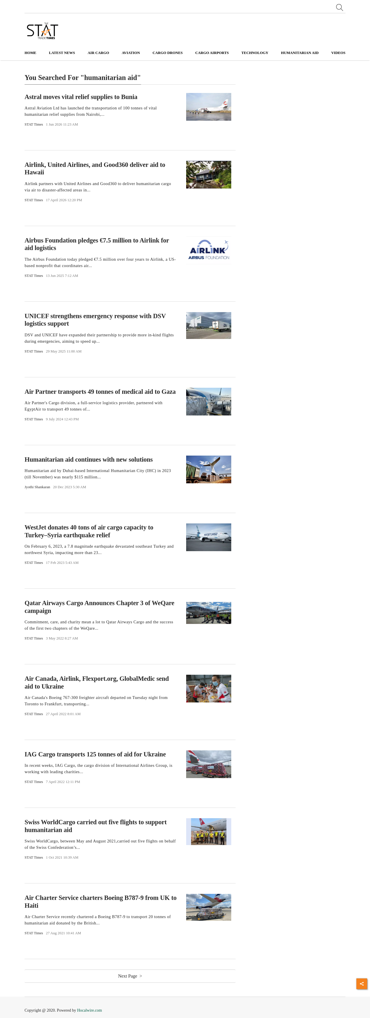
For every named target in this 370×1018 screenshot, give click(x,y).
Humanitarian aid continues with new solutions (89, 459)
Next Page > (130, 976)
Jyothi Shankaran (37, 487)
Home (30, 53)
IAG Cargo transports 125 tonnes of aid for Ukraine (95, 754)
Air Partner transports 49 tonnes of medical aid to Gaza (100, 391)
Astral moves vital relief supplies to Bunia (81, 96)
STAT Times (34, 124)
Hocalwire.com (89, 1010)
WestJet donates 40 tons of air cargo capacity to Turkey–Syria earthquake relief (89, 531)
